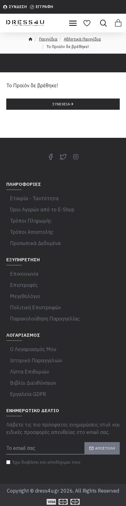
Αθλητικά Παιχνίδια (82, 39)
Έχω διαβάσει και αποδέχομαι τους (43, 465)
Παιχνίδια (48, 39)
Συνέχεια (61, 104)
